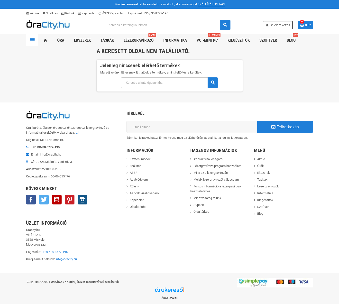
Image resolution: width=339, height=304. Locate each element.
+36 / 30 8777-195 (155, 13)
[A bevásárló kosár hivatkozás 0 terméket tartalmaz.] (305, 25)
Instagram (82, 199)
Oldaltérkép (138, 207)
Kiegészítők (265, 200)
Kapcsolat (86, 13)
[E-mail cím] (192, 127)
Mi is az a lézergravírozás (210, 173)
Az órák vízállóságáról (144, 193)
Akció (261, 159)
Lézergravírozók (268, 186)
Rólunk (68, 13)
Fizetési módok (140, 159)
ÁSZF (104, 13)
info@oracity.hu (66, 259)
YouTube (57, 199)
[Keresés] (166, 25)
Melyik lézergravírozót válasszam (216, 179)
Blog (260, 213)
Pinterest (69, 199)
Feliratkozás (285, 126)
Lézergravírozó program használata (217, 166)
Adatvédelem (139, 179)
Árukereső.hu (169, 297)
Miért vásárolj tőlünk (207, 198)
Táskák (262, 179)
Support (198, 205)
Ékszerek (263, 173)
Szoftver (263, 207)
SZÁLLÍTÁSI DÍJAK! (211, 4)
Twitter (44, 199)
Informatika (265, 193)
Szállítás (50, 13)
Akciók (32, 13)
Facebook (31, 199)
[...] (77, 132)
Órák (260, 166)
